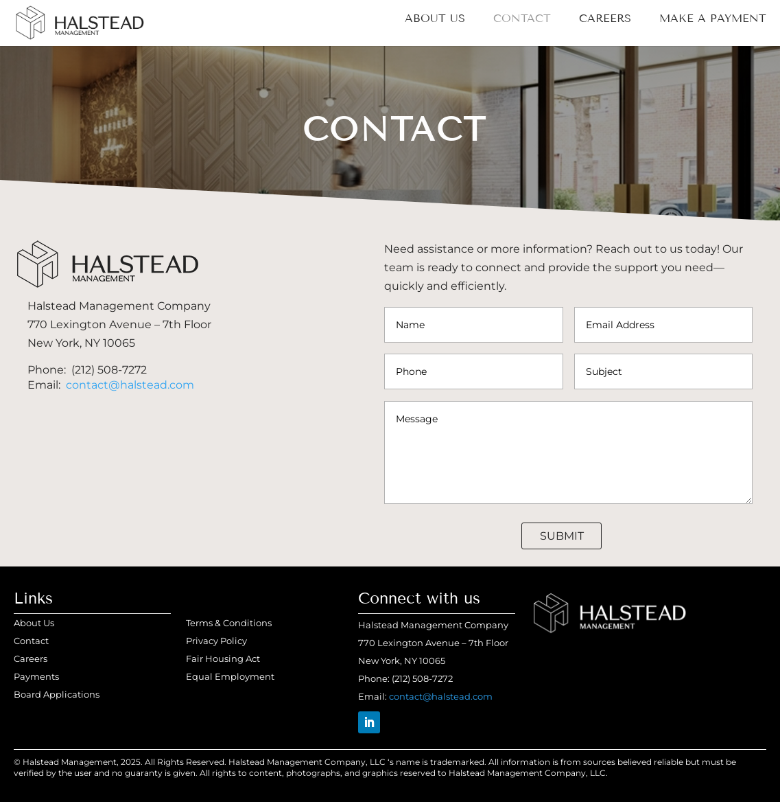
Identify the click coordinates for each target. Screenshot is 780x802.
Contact (522, 19)
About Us (435, 19)
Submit (562, 535)
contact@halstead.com (130, 384)
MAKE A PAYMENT (712, 19)
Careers (605, 19)
